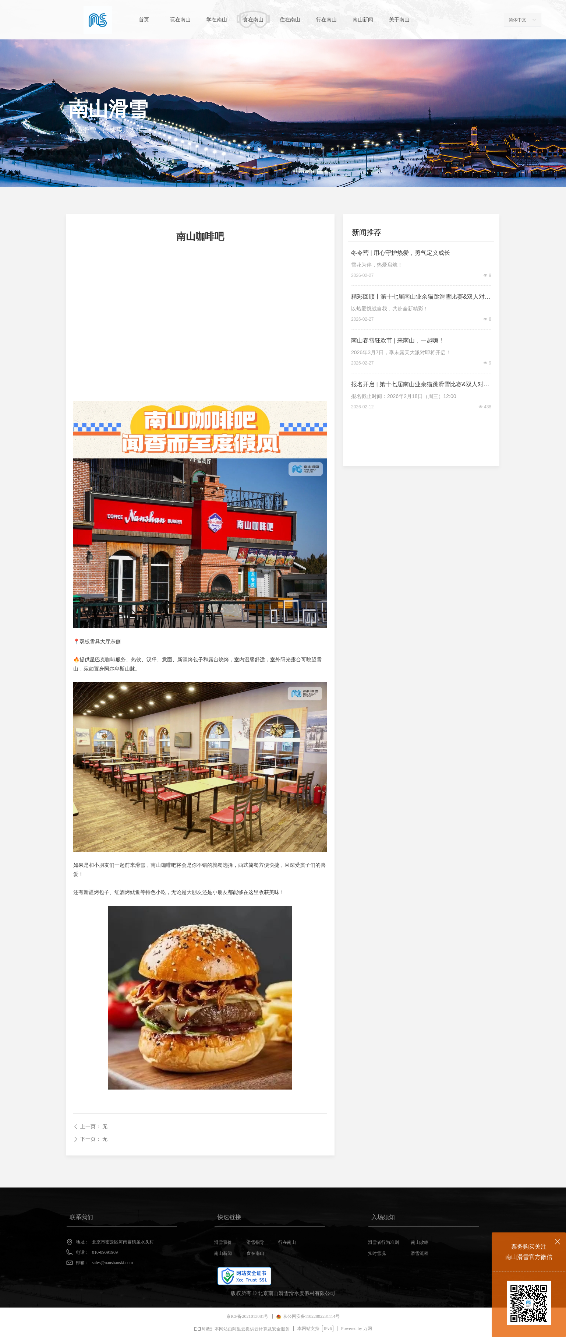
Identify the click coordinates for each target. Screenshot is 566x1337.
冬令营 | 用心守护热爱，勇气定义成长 (400, 253)
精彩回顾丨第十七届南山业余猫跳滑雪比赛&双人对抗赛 (421, 297)
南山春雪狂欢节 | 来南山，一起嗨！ (397, 340)
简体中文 (517, 19)
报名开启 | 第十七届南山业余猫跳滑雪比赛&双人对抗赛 (420, 385)
